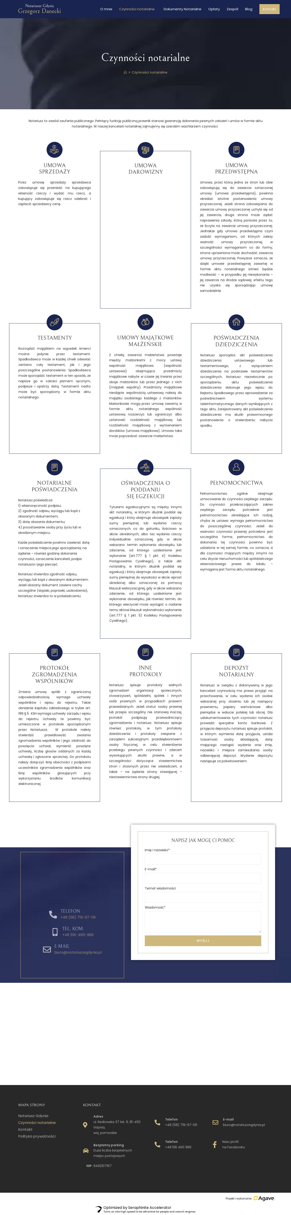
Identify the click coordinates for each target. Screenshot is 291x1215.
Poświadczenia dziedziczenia (236, 341)
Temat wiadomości (160, 888)
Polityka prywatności (36, 1136)
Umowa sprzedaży (54, 168)
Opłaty (214, 9)
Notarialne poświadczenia (55, 486)
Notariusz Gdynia (33, 1115)
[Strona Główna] (125, 72)
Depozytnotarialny (236, 671)
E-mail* (151, 869)
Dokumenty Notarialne (182, 9)
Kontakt (269, 9)
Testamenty (55, 338)
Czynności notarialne (138, 9)
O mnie (106, 9)
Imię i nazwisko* (157, 850)
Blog (248, 9)
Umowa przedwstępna (236, 168)
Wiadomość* (155, 907)
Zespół (232, 9)
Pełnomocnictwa (236, 483)
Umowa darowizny (145, 169)
